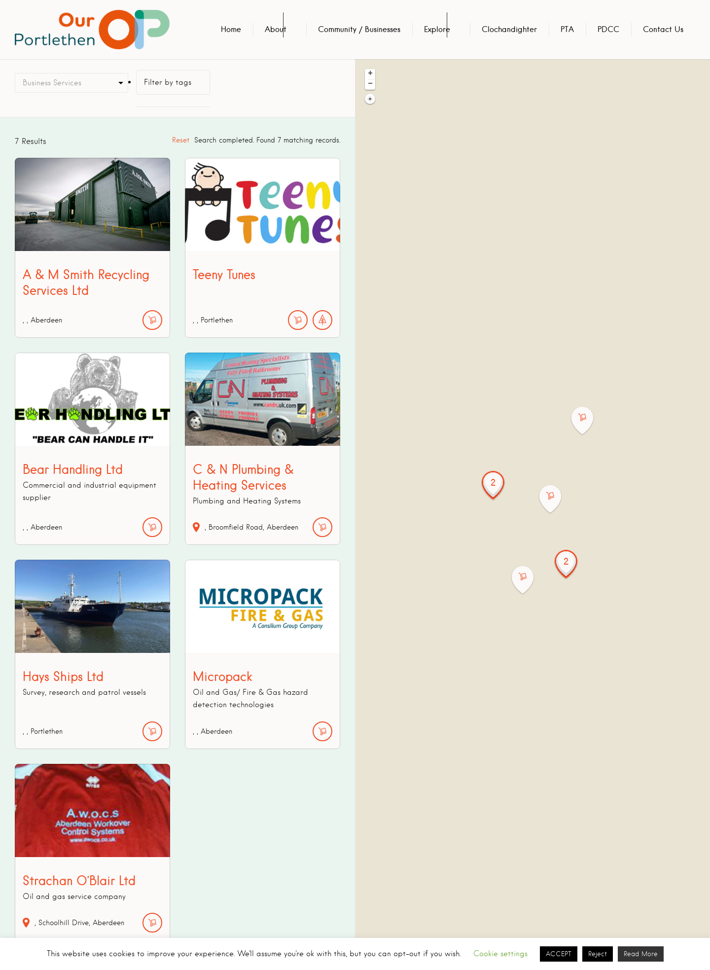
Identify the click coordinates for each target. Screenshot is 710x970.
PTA (567, 29)
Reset (180, 140)
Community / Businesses (359, 29)
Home (231, 29)
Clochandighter (509, 29)
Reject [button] (597, 954)
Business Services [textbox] (52, 82)
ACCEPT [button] (558, 954)
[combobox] (71, 83)
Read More (641, 954)
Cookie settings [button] (500, 953)
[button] (588, 420)
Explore (437, 29)
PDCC (608, 29)
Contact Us (663, 29)
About (275, 29)
